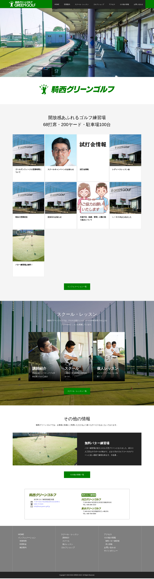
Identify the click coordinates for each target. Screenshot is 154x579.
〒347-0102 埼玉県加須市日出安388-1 (47, 502)
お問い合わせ (134, 4)
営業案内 (63, 4)
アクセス (108, 4)
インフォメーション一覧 (77, 287)
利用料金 (23, 545)
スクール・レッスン (78, 4)
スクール (65, 541)
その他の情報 (120, 4)
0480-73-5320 (38, 505)
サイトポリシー (111, 551)
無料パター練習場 (112, 541)
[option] (77, 43)
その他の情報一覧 (77, 475)
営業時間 (23, 541)
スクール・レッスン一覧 (77, 392)
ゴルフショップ (94, 4)
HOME (53, 4)
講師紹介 (65, 538)
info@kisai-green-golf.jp (42, 507)
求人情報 (108, 545)
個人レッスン (67, 545)
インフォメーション (27, 538)
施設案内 (23, 548)
